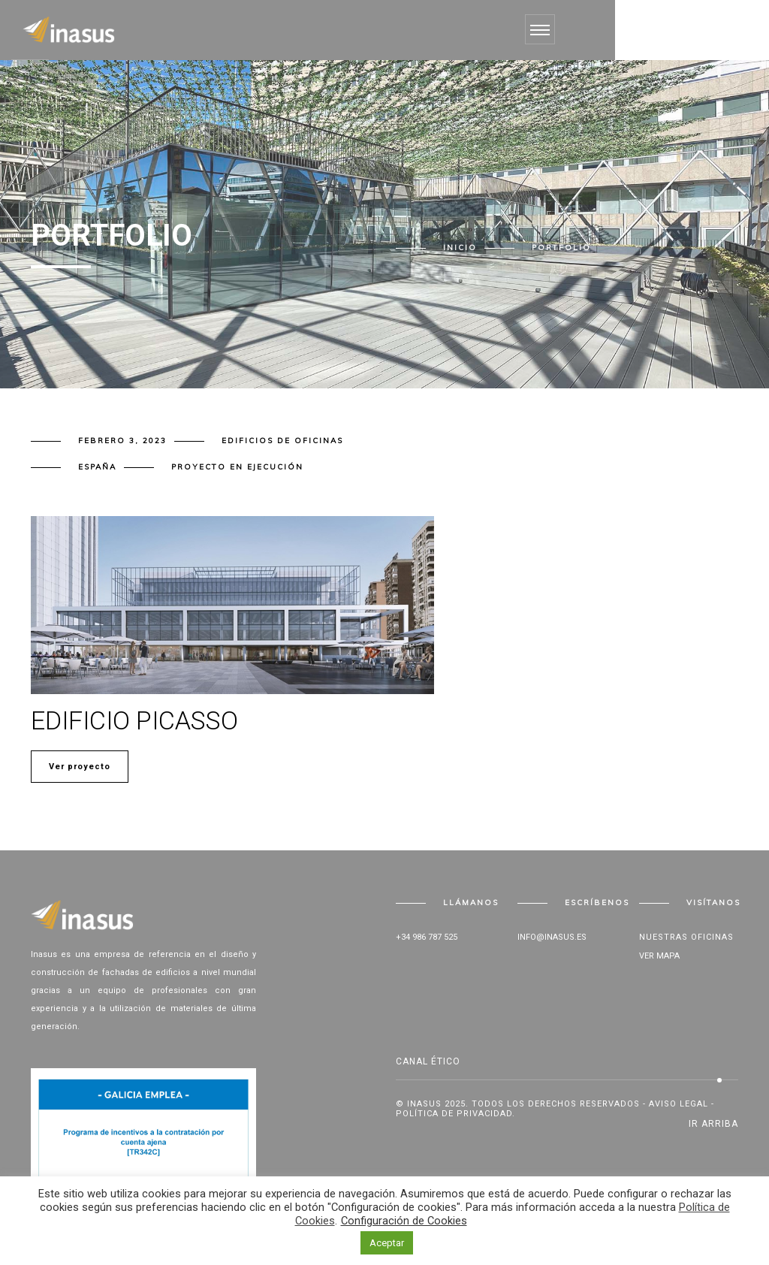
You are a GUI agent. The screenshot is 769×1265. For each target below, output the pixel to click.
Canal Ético (428, 1061)
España (97, 467)
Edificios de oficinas (282, 440)
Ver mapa (659, 956)
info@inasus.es (552, 937)
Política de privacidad (454, 1114)
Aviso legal (678, 1104)
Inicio (460, 247)
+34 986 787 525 (426, 937)
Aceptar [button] (386, 1242)
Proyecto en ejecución (237, 467)
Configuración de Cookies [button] (404, 1220)
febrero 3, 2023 (122, 440)
